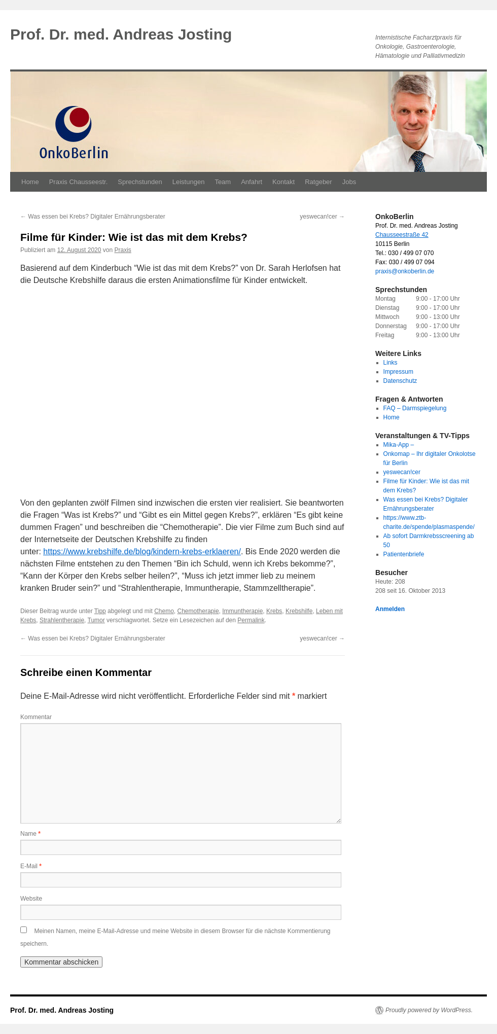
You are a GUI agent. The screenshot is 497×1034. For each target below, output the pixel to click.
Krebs (274, 611)
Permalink (250, 620)
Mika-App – (398, 444)
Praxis (123, 250)
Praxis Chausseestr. (78, 182)
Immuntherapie (242, 611)
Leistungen (188, 182)
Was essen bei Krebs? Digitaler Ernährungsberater (92, 216)
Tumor (96, 620)
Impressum (398, 371)
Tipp (100, 611)
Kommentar (36, 717)
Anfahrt (251, 182)
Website (31, 898)
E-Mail (31, 866)
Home (30, 182)
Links (390, 362)
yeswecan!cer (322, 216)
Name (30, 833)
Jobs (349, 182)
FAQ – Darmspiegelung (415, 408)
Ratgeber (318, 182)
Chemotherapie (198, 611)
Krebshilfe (299, 611)
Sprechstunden (140, 182)
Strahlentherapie (62, 620)
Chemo (164, 611)
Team (223, 182)
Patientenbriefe (403, 554)
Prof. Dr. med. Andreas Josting (121, 34)
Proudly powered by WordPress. (429, 1010)
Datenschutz (400, 380)
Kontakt (283, 182)
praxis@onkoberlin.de (404, 271)
